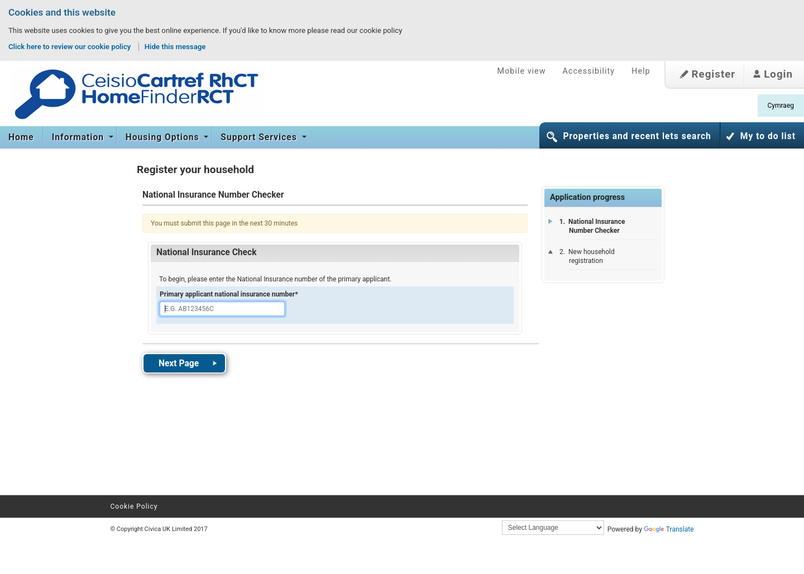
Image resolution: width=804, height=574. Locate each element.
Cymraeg (781, 105)
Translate (669, 529)
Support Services (260, 137)
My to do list (768, 136)
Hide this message (175, 46)
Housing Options (164, 137)
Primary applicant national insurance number (229, 294)
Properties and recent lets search (637, 136)
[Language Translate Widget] (553, 527)
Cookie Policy (134, 506)
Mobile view (521, 71)
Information (79, 137)
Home (21, 137)
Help (640, 71)
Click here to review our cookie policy (70, 46)
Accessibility (589, 71)
